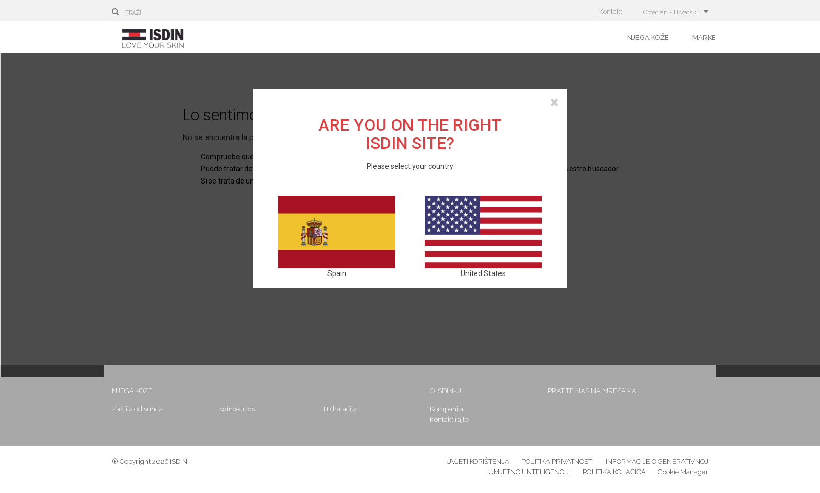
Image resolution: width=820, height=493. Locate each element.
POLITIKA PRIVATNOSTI (557, 461)
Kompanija (446, 409)
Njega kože (648, 37)
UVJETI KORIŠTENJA (477, 461)
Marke (704, 37)
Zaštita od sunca (137, 409)
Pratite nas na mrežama (592, 391)
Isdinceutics (236, 409)
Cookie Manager (683, 472)
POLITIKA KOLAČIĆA (614, 472)
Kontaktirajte (449, 419)
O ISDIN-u (445, 391)
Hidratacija (340, 409)
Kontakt (610, 11)
